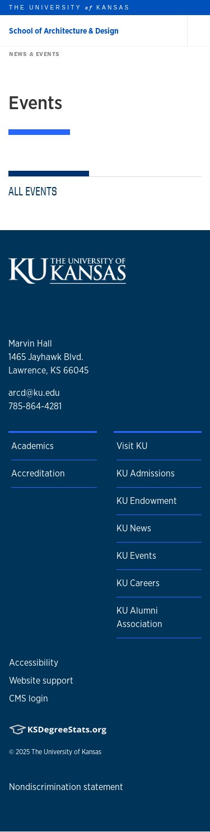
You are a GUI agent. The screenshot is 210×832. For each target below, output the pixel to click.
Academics (32, 446)
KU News (133, 528)
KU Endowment (146, 501)
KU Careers (138, 583)
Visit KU (131, 446)
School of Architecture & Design (64, 31)
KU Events (136, 556)
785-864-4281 (35, 406)
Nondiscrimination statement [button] (66, 787)
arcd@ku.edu (34, 393)
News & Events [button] (32, 54)
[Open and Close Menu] (199, 31)
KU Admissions (145, 473)
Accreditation (38, 473)
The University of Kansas (66, 751)
